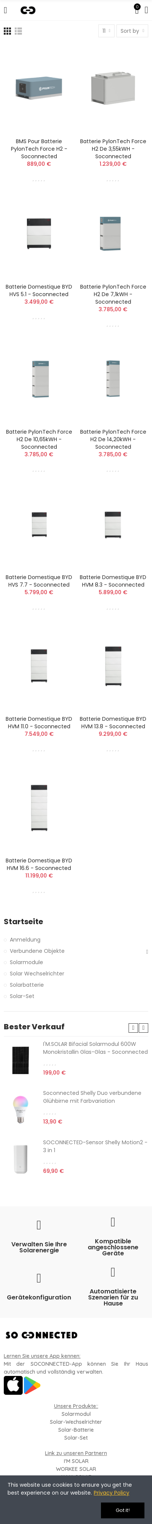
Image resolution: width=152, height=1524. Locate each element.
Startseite (23, 921)
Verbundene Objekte (37, 951)
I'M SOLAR (76, 1461)
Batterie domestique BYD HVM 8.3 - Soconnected (113, 581)
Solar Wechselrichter (37, 973)
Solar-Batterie (76, 1429)
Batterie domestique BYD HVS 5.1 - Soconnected (39, 290)
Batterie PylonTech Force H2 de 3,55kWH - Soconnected (113, 149)
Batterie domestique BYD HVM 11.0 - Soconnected (39, 722)
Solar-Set (22, 996)
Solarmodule (26, 962)
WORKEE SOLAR (76, 1469)
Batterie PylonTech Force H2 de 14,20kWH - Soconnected (113, 439)
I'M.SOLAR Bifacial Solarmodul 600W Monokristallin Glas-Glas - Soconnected (95, 1048)
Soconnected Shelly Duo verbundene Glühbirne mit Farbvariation (92, 1097)
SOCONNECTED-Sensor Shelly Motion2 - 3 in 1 (95, 1146)
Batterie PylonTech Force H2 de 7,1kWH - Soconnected (113, 294)
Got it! (123, 1510)
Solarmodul (76, 1414)
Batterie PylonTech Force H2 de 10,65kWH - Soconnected (39, 439)
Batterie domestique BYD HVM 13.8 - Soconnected (113, 722)
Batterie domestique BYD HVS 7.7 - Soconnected (39, 581)
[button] (133, 1028)
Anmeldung (25, 939)
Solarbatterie (27, 985)
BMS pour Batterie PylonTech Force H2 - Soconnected (39, 149)
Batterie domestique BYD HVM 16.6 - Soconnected (39, 864)
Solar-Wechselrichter (76, 1422)
